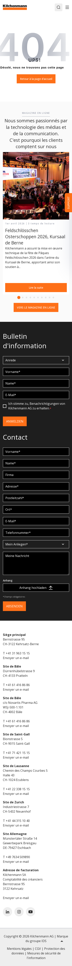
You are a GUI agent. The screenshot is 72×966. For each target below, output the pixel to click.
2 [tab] (22, 297)
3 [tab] (26, 297)
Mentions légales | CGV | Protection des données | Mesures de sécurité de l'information (36, 953)
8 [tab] (45, 297)
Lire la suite (36, 287)
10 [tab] (53, 297)
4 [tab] (30, 297)
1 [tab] (18, 297)
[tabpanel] (36, 223)
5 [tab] (34, 297)
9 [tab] (49, 297)
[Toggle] (67, 7)
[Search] (58, 7)
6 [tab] (38, 297)
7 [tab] (42, 297)
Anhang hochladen (36, 588)
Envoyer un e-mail (16, 658)
